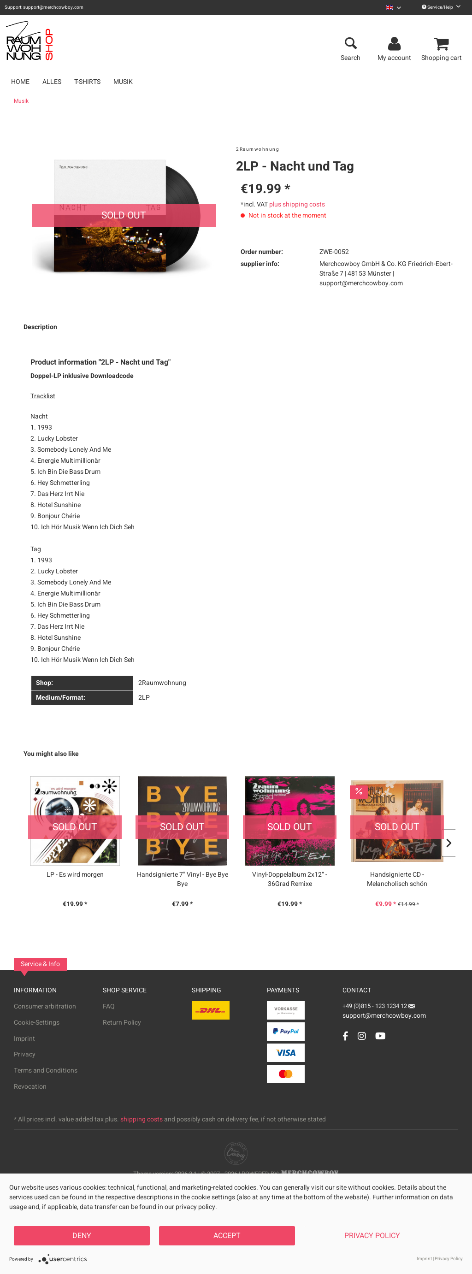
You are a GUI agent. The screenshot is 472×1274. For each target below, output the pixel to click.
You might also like (51, 754)
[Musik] (123, 81)
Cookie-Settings (36, 1022)
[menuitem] (393, 7)
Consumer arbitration (45, 1006)
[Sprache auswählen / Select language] (393, 7)
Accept (227, 1235)
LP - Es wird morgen (75, 874)
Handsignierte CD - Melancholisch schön (397, 879)
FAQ (109, 1006)
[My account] (396, 44)
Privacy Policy (372, 1235)
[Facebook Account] (345, 1036)
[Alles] (52, 81)
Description (40, 327)
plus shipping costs (297, 204)
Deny (81, 1235)
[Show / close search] (350, 44)
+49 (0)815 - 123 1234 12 (375, 1006)
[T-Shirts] (87, 81)
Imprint (24, 1039)
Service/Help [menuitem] (441, 7)
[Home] (20, 81)
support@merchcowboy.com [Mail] (384, 1012)
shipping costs (141, 1119)
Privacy (24, 1054)
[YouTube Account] (380, 1036)
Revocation (30, 1086)
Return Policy (122, 1022)
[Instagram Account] (362, 1036)
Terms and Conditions (45, 1070)
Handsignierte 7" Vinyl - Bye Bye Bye (182, 879)
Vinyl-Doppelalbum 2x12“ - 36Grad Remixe (289, 879)
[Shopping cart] (442, 44)
